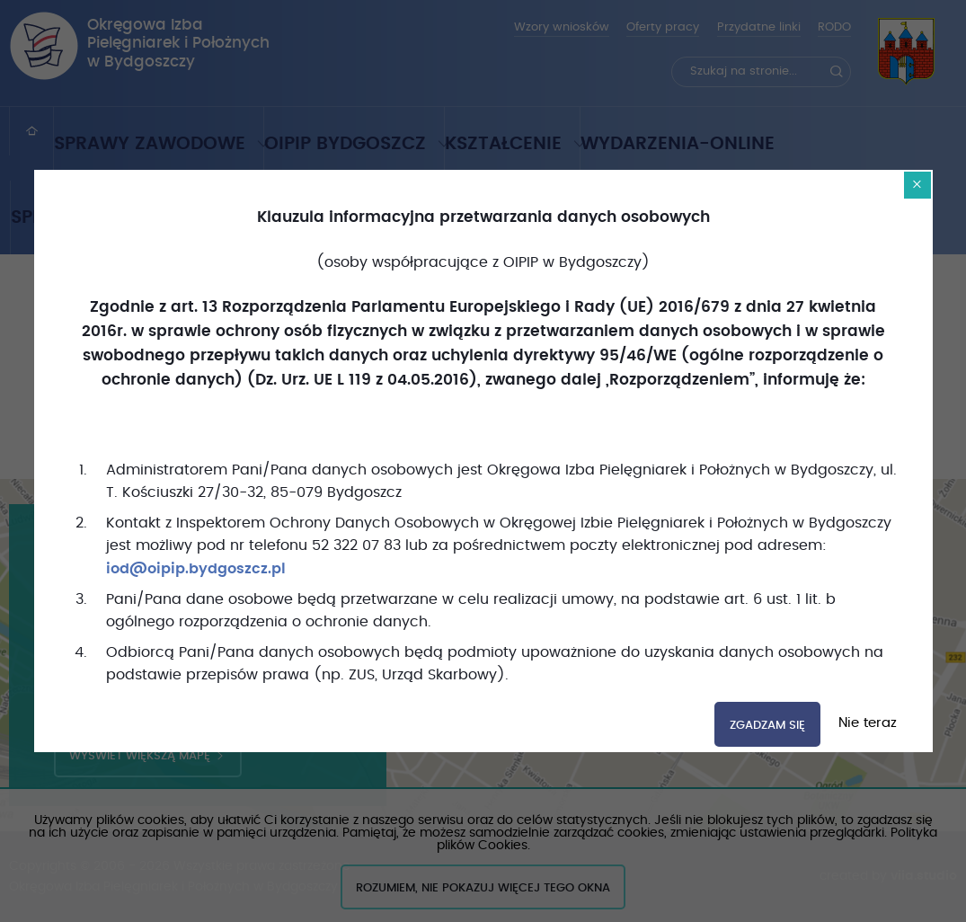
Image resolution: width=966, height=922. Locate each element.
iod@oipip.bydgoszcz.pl (196, 569)
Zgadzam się (767, 725)
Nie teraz (865, 723)
